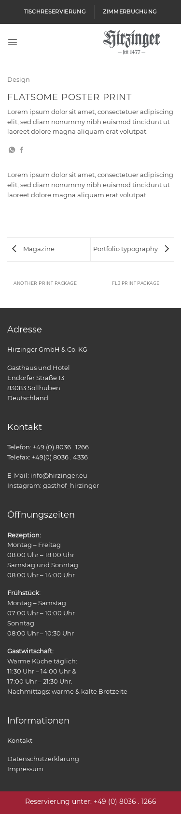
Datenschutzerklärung (43, 759)
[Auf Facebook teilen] (21, 150)
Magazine (33, 249)
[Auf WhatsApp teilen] (12, 150)
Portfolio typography (131, 249)
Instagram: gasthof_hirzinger (53, 485)
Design (18, 79)
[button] (12, 42)
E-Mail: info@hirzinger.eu (47, 475)
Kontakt (19, 740)
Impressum (25, 769)
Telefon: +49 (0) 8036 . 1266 (48, 447)
